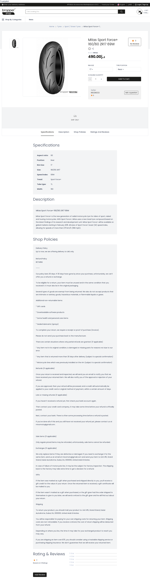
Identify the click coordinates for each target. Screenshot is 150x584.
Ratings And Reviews (99, 132)
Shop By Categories (11, 19)
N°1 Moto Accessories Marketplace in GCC (83, 5)
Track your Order (108, 5)
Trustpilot (4, 1)
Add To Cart (123, 79)
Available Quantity (95, 75)
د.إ (130, 5)
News (31, 20)
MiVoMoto (95, 92)
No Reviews (134, 44)
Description (63, 132)
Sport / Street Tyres (73, 26)
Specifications (47, 132)
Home (51, 26)
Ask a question (131, 92)
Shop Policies (80, 132)
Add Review (40, 574)
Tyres (59, 26)
